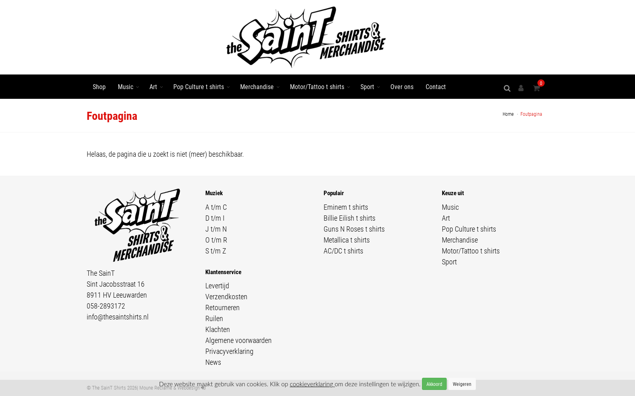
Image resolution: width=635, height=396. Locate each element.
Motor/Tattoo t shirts (317, 86)
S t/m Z (215, 250)
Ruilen (214, 318)
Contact (436, 86)
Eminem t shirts (346, 207)
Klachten (217, 329)
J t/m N (216, 229)
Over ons (401, 86)
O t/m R (216, 240)
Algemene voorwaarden (238, 340)
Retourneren (222, 307)
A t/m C (216, 207)
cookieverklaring (312, 383)
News (213, 362)
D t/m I (214, 218)
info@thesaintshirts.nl (118, 316)
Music (125, 86)
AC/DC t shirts (343, 250)
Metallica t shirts (347, 240)
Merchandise (257, 86)
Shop (99, 86)
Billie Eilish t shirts (349, 218)
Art (153, 86)
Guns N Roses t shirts (354, 229)
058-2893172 (106, 306)
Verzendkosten (226, 296)
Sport (367, 86)
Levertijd (217, 285)
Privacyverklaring (229, 351)
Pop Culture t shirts (198, 86)
